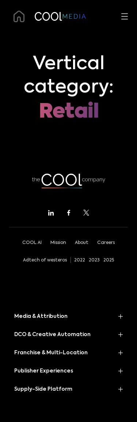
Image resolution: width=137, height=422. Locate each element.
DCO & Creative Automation (52, 334)
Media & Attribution (41, 316)
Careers (106, 243)
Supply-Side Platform (43, 389)
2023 (94, 260)
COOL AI (32, 243)
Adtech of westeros (45, 260)
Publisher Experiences (43, 371)
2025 (108, 260)
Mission (58, 243)
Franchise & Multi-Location (51, 352)
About (81, 243)
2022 (79, 260)
